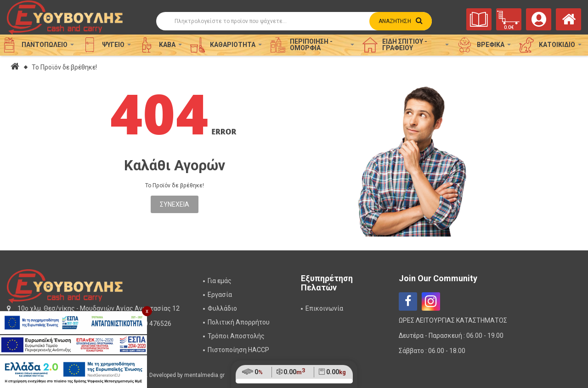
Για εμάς (220, 280)
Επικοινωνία (324, 308)
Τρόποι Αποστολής (236, 336)
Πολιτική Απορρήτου (239, 322)
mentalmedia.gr (204, 375)
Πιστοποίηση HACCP (238, 349)
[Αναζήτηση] (294, 21)
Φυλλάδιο (222, 308)
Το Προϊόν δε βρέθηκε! (64, 67)
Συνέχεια (174, 204)
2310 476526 (152, 323)
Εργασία (220, 294)
